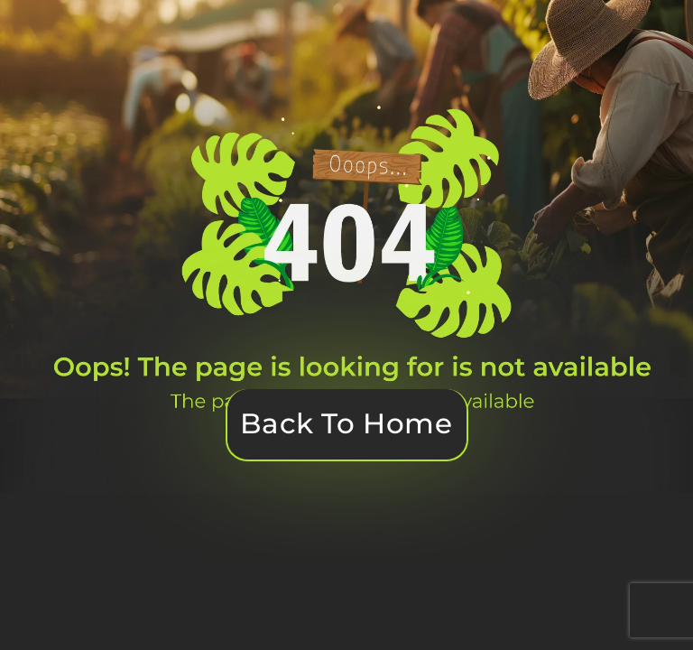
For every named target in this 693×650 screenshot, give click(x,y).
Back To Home (346, 423)
